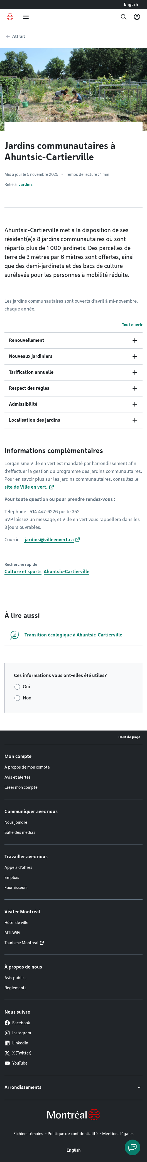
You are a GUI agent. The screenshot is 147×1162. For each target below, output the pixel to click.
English (131, 4)
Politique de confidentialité (73, 1133)
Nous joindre (15, 822)
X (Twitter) (17, 1053)
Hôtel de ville (16, 922)
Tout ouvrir (132, 325)
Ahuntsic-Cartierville (66, 571)
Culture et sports (22, 571)
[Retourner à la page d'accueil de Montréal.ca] (10, 16)
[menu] (25, 16)
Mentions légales (118, 1133)
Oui (26, 686)
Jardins (26, 184)
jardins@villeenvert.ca (49, 539)
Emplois (11, 877)
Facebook (17, 1023)
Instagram (17, 1033)
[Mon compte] (137, 16)
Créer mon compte (21, 787)
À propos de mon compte (27, 767)
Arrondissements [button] (22, 1087)
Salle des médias (19, 832)
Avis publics (15, 978)
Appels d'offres (18, 867)
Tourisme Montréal (21, 943)
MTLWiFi (12, 932)
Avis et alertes (17, 777)
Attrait (18, 36)
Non (27, 698)
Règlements (15, 988)
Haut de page (129, 737)
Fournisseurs (16, 887)
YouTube (16, 1063)
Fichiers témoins (28, 1133)
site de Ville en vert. (26, 487)
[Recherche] (123, 16)
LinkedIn (16, 1043)
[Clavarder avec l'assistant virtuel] (132, 1147)
